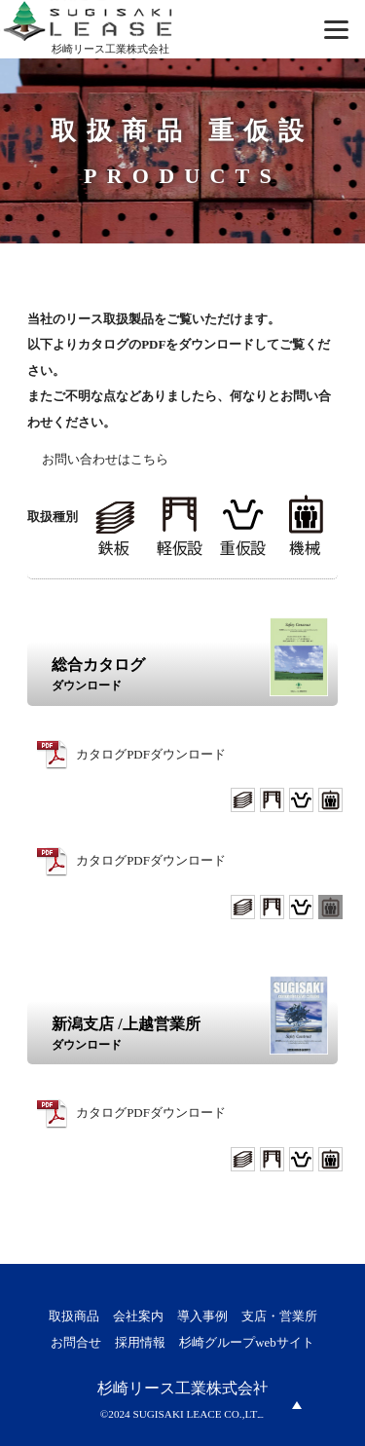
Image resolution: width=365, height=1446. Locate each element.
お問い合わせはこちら (105, 459)
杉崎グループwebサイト (246, 1343)
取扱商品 (74, 1316)
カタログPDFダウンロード (151, 754)
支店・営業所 (279, 1316)
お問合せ (76, 1343)
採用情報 (140, 1343)
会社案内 (138, 1316)
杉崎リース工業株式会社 (183, 1388)
